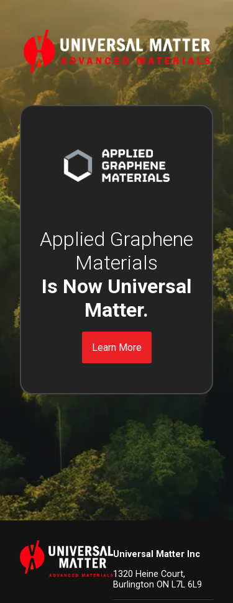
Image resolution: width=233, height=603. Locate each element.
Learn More (117, 347)
